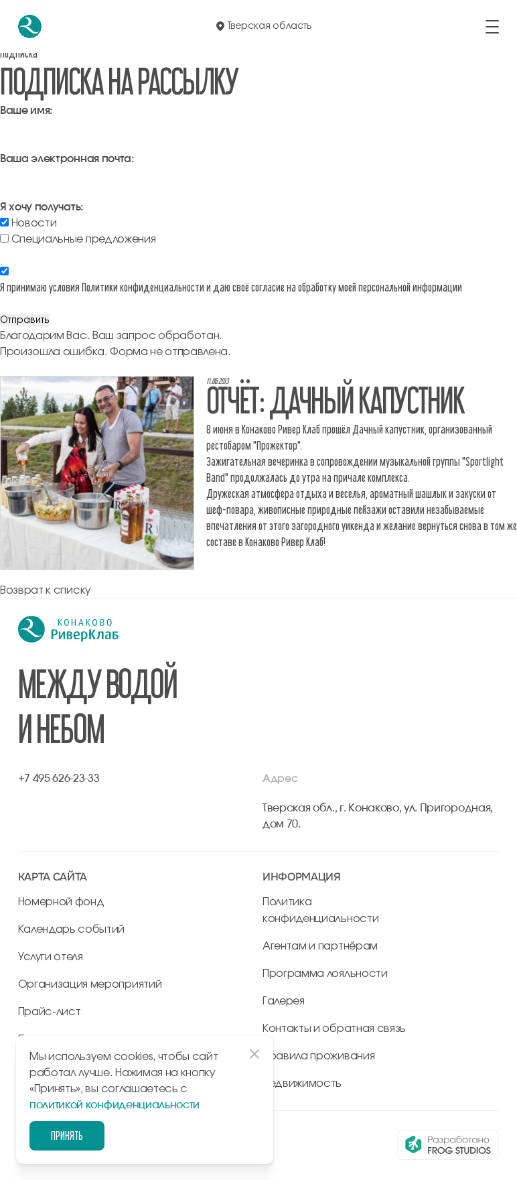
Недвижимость (302, 1083)
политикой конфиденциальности (114, 1105)
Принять (67, 1135)
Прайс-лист (49, 1011)
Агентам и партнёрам (320, 946)
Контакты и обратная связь (334, 1028)
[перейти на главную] (30, 26)
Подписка (19, 53)
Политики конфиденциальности (143, 287)
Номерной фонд (61, 902)
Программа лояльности (325, 973)
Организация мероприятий (90, 984)
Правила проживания (318, 1056)
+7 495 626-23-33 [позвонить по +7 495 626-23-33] (59, 778)
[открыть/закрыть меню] (492, 27)
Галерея (284, 1001)
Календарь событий (71, 929)
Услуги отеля (50, 957)
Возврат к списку (45, 590)
